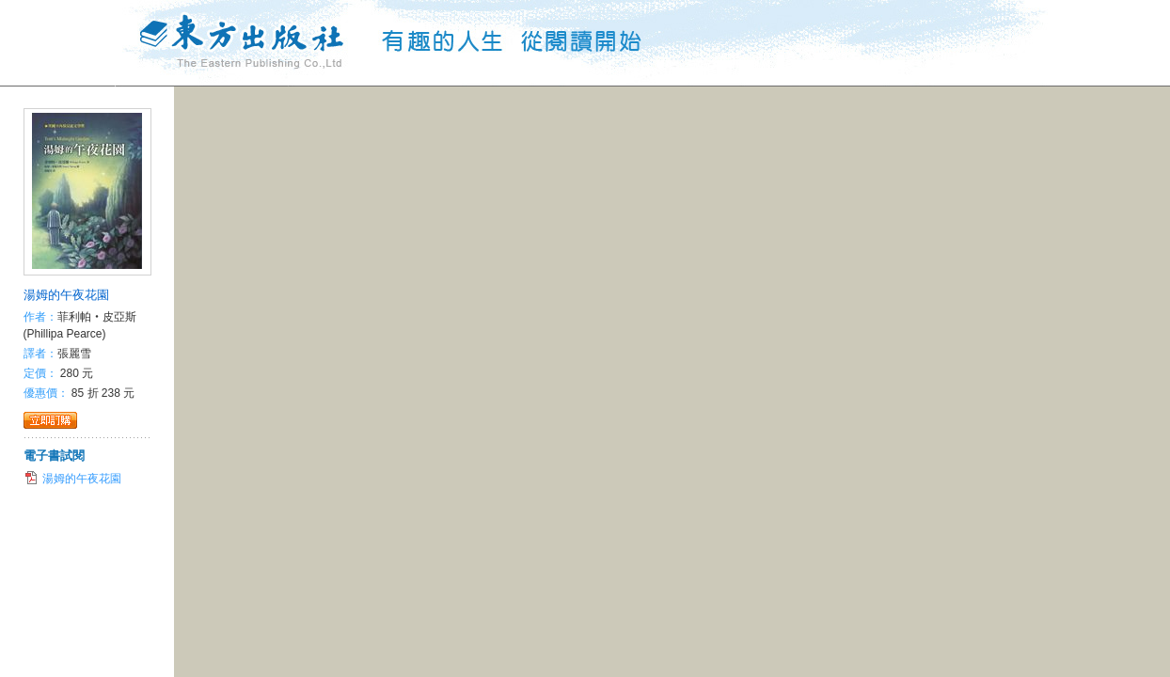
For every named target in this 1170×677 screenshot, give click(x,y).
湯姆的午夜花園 (66, 295)
